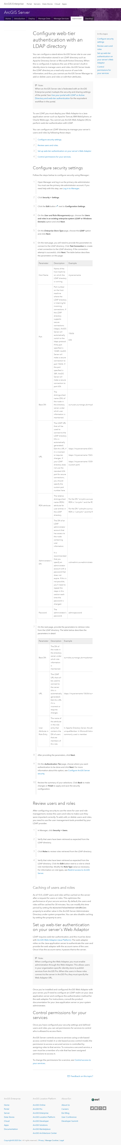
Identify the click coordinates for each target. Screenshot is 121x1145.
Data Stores (47, 4)
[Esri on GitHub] (100, 1108)
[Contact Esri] (104, 1108)
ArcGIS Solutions (40, 1125)
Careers (65, 1109)
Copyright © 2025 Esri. (13, 1140)
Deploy (31, 18)
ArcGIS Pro (37, 1109)
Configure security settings (49, 139)
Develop (89, 18)
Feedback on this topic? (82, 1076)
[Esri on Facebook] (96, 1108)
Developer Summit (70, 1121)
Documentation (11, 1129)
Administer (77, 18)
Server (7, 1113)
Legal (62, 1140)
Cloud (57, 4)
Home (8, 18)
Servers (37, 4)
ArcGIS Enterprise (14, 3)
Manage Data (44, 18)
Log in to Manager (71, 188)
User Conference (69, 1117)
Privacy (41, 1140)
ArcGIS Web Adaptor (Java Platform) (54, 939)
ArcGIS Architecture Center (45, 1133)
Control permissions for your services (54, 157)
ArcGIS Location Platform (44, 1117)
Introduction (19, 18)
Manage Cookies (51, 1140)
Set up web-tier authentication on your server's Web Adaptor (64, 151)
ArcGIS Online (39, 1105)
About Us (66, 1105)
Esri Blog (65, 1113)
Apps (64, 4)
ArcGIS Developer (41, 1121)
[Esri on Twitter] (92, 1108)
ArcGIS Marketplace (41, 1129)
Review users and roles (48, 145)
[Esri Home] (95, 1099)
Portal (29, 4)
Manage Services (61, 18)
